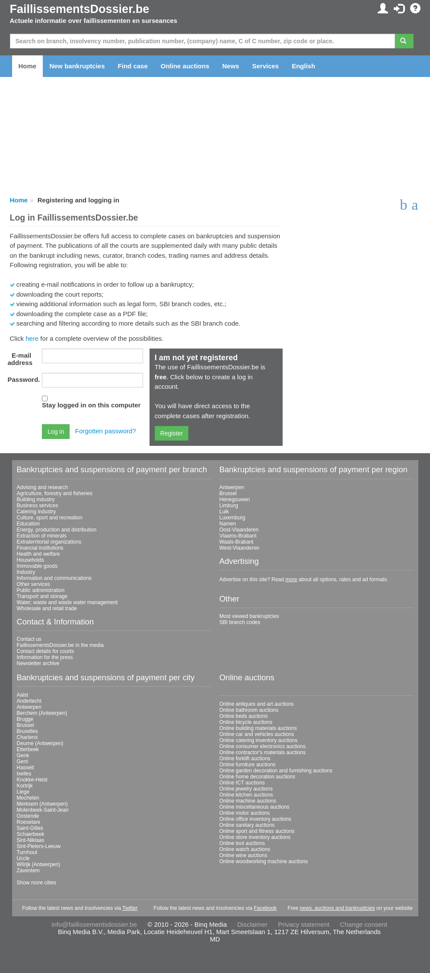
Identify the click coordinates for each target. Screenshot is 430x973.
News (230, 66)
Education (28, 524)
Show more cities (36, 883)
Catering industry (36, 512)
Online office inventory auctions (256, 819)
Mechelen (28, 798)
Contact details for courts (45, 651)
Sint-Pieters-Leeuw (39, 846)
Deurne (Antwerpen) (40, 743)
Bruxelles (27, 731)
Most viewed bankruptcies (249, 616)
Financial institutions (40, 548)
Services (265, 66)
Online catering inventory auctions (259, 740)
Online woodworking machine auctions (264, 861)
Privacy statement (303, 924)
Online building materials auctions (258, 728)
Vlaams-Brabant (238, 536)
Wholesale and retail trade (47, 608)
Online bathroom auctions (249, 710)
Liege (23, 792)
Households (30, 560)
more (291, 579)
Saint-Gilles (30, 828)
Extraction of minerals (42, 536)
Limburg (229, 506)
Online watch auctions (245, 849)
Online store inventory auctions (255, 837)
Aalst (23, 695)
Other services (33, 584)
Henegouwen (235, 499)
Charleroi (27, 737)
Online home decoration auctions (257, 777)
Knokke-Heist (32, 780)
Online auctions (185, 66)
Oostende (28, 816)
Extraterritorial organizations (49, 542)
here (31, 338)
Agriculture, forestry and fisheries (54, 493)
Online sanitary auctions (247, 825)
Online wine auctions (244, 855)
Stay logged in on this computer (91, 405)
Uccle (23, 858)
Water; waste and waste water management (67, 602)
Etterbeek (28, 749)
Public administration (41, 590)
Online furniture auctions (248, 765)
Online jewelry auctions (246, 789)
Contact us (29, 639)
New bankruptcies (77, 66)
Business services (37, 506)
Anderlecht (29, 701)
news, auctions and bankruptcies (337, 908)
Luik (224, 512)
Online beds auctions (244, 716)
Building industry (36, 499)
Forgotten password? (105, 431)
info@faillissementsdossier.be (94, 924)
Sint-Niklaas (31, 840)
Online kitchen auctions (246, 795)
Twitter (129, 908)
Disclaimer (252, 924)
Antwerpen (232, 487)
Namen (228, 524)
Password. (23, 379)
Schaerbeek (31, 834)
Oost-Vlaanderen (239, 530)
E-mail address (20, 359)
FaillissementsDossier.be (80, 9)
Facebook (265, 908)
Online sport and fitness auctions (257, 831)
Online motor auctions (245, 813)
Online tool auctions (242, 843)
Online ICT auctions (242, 783)
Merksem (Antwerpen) (42, 804)
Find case (133, 66)
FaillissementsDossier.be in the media (60, 645)
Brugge (25, 719)
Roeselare (29, 822)
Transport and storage (42, 596)
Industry (26, 572)
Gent (22, 762)
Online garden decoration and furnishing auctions (276, 771)
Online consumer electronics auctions (263, 746)
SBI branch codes (240, 622)
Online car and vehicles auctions (257, 734)
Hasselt (25, 768)
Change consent (363, 924)
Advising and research (42, 487)
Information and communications (54, 578)
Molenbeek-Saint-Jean (43, 810)
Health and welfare (38, 554)
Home (28, 66)
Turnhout (27, 852)
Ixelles (24, 774)
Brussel (228, 493)
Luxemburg (232, 518)
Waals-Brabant (237, 542)
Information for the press (45, 657)
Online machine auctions (248, 801)
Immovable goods (37, 566)
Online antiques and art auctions (257, 704)
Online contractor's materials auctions (263, 752)
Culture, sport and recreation (50, 518)
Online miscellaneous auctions (255, 807)
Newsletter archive (38, 663)
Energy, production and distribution (57, 530)
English (303, 66)
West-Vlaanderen (240, 548)
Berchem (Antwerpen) (42, 713)
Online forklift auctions (245, 758)
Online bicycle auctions (246, 722)
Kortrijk (25, 786)
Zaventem (28, 870)
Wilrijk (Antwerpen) (39, 864)
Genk (23, 755)
